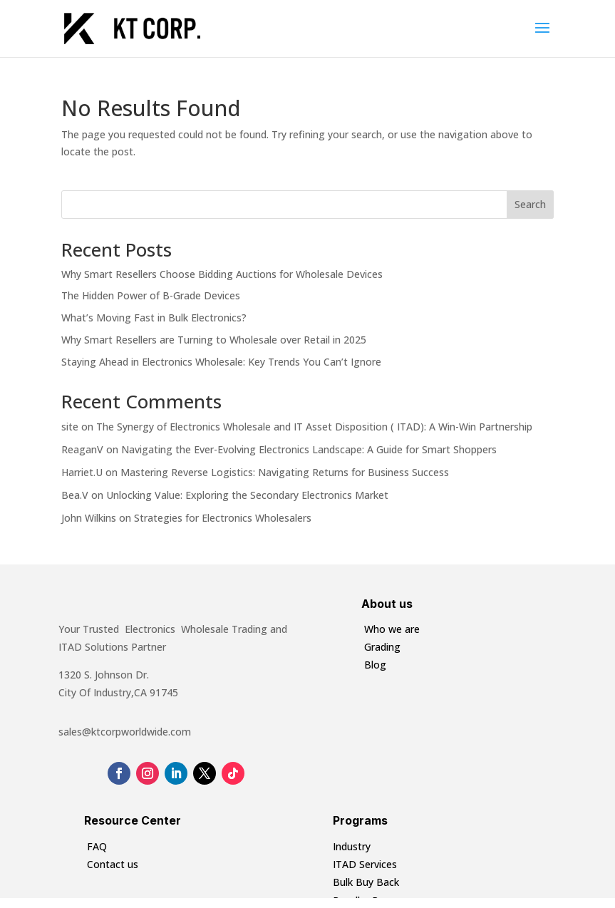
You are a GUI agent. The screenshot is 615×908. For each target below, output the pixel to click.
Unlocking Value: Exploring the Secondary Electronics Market (247, 495)
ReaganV (82, 449)
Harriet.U (82, 472)
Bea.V (74, 495)
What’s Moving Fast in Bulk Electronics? (154, 317)
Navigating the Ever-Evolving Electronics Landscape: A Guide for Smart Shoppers (309, 449)
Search (530, 204)
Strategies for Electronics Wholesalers (222, 518)
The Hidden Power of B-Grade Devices (150, 295)
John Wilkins (88, 518)
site (69, 426)
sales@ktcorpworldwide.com (124, 731)
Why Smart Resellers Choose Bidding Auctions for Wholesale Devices (222, 274)
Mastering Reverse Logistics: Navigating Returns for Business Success (284, 472)
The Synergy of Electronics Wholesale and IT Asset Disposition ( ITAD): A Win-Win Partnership (314, 426)
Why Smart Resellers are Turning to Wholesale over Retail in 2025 (213, 339)
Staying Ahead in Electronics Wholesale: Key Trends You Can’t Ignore (221, 361)
